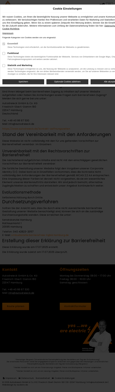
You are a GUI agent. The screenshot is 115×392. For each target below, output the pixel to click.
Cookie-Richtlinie (10, 29)
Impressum (7, 33)
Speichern (23, 81)
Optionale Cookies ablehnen (67, 81)
